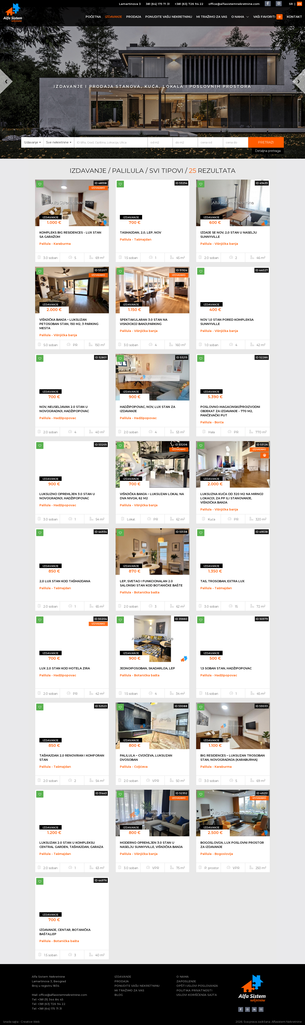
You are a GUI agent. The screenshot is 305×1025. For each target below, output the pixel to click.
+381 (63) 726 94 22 (189, 4)
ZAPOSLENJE (186, 981)
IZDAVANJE (113, 17)
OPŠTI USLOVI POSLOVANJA (197, 985)
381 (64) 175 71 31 (157, 4)
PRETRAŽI (266, 142)
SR (291, 4)
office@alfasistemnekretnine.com (233, 4)
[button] (7, 114)
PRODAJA (133, 17)
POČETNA (93, 17)
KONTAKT (294, 17)
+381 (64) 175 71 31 (50, 1008)
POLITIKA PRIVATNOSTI (194, 990)
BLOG (118, 994)
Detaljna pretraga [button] (268, 151)
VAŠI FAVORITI (267, 16)
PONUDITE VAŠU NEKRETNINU (168, 17)
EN (299, 4)
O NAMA (240, 17)
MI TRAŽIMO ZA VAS (211, 17)
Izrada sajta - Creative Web (21, 1021)
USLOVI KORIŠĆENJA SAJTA (196, 994)
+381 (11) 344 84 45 (50, 999)
